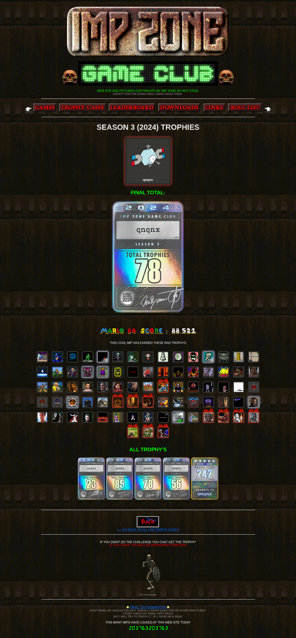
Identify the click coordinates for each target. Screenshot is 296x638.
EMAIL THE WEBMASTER (148, 607)
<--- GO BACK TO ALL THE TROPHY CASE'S (148, 529)
